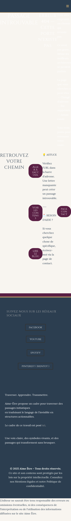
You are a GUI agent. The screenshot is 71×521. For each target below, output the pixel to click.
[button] (35, 327)
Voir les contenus (35, 213)
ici (43, 425)
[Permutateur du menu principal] (67, 6)
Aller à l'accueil (35, 171)
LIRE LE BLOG (35, 253)
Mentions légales (25, 481)
